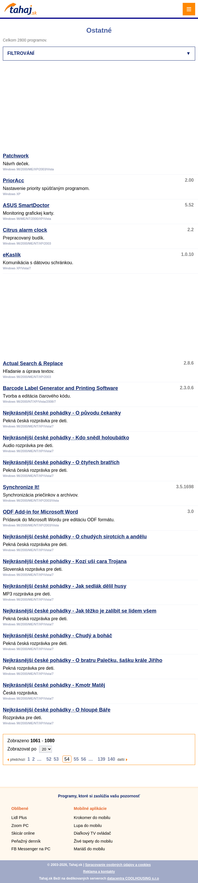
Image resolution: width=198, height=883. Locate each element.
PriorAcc (13, 180)
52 (48, 759)
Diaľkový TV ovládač (92, 833)
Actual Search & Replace (33, 363)
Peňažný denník (26, 841)
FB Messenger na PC (30, 849)
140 (111, 759)
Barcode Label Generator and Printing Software (60, 388)
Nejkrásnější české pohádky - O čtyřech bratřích (61, 462)
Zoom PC (20, 825)
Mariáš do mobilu (89, 849)
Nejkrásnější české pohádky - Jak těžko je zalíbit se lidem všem (79, 611)
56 (83, 759)
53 (56, 759)
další (121, 759)
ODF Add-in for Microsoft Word (40, 512)
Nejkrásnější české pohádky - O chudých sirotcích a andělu (75, 536)
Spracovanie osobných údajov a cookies (118, 865)
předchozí (17, 759)
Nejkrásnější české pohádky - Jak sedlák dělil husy (64, 586)
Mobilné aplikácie (90, 808)
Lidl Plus (19, 817)
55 (76, 759)
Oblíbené (19, 808)
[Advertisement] (100, 109)
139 (101, 759)
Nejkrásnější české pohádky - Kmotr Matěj (54, 685)
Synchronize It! (21, 487)
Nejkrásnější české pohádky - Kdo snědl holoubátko (66, 438)
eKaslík (12, 255)
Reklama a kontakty (99, 872)
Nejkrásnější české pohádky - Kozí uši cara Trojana (65, 561)
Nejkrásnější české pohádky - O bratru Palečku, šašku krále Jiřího (82, 660)
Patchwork (16, 156)
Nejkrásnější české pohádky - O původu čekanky (62, 413)
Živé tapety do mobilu (93, 841)
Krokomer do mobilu (92, 817)
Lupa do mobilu (88, 825)
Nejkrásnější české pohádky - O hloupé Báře (56, 710)
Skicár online (23, 833)
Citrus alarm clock (25, 230)
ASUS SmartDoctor (26, 205)
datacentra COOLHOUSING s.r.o (133, 878)
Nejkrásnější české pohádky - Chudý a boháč (57, 635)
